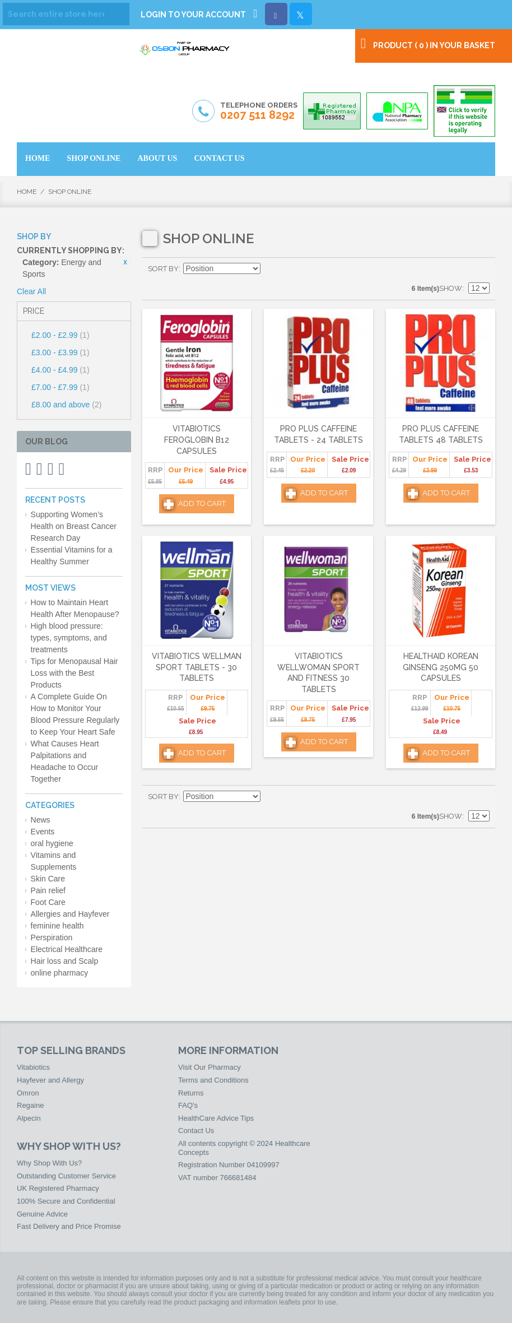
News (40, 819)
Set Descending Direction (270, 269)
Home (26, 192)
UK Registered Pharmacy (58, 1188)
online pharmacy (60, 972)
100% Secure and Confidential (66, 1201)
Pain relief (48, 890)
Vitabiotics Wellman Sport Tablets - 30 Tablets (196, 667)
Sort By (163, 268)
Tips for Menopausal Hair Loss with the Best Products (74, 673)
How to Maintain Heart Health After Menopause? (75, 608)
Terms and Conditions (213, 1080)
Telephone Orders (258, 111)
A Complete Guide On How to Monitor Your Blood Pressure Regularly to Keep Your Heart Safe (75, 714)
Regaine (30, 1105)
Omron (28, 1093)
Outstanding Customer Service (66, 1176)
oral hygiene (52, 843)
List (481, 269)
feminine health (57, 925)
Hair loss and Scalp (65, 961)
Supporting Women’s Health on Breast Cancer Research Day (74, 526)
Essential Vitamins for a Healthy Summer (72, 555)
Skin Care (48, 878)
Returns (191, 1093)
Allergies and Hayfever (70, 913)
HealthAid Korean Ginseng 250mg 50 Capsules (440, 667)
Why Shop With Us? (49, 1163)
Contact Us (196, 1130)
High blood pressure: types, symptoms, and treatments (69, 637)
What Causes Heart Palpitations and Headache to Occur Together (65, 761)
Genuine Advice (42, 1214)
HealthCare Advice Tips (216, 1118)
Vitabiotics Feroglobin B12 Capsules (196, 439)
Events (43, 831)
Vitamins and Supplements (54, 861)
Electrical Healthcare (67, 949)
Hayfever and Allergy (50, 1080)
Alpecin (29, 1118)
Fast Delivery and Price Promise (69, 1226)
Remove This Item (125, 262)
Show (450, 288)
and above (66, 404)
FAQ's (188, 1105)
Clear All (31, 291)
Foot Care (48, 902)
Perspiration (52, 937)
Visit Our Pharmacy (209, 1067)
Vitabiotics (33, 1067)
